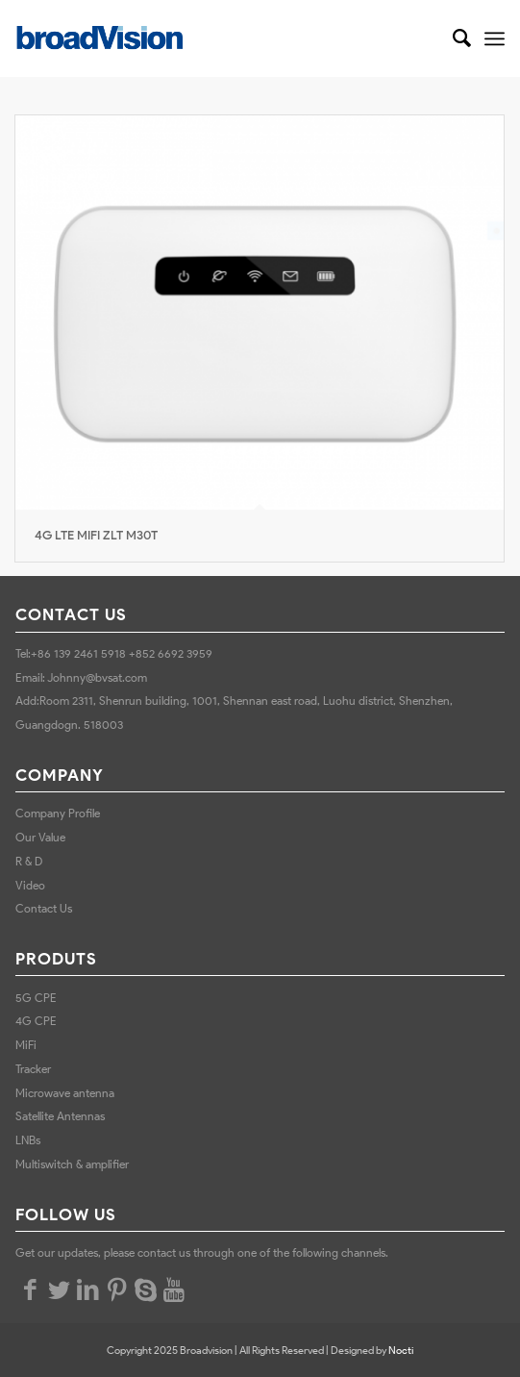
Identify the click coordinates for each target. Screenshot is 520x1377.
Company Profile (57, 813)
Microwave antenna (64, 1093)
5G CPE (36, 997)
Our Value (40, 837)
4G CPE (36, 1021)
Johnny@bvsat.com (97, 677)
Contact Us (43, 908)
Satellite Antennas (60, 1116)
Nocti (400, 1350)
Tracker (33, 1069)
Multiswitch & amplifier (73, 1164)
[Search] (452, 38)
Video (30, 885)
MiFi (26, 1045)
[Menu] (494, 38)
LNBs (27, 1140)
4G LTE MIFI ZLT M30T (96, 535)
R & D (28, 861)
